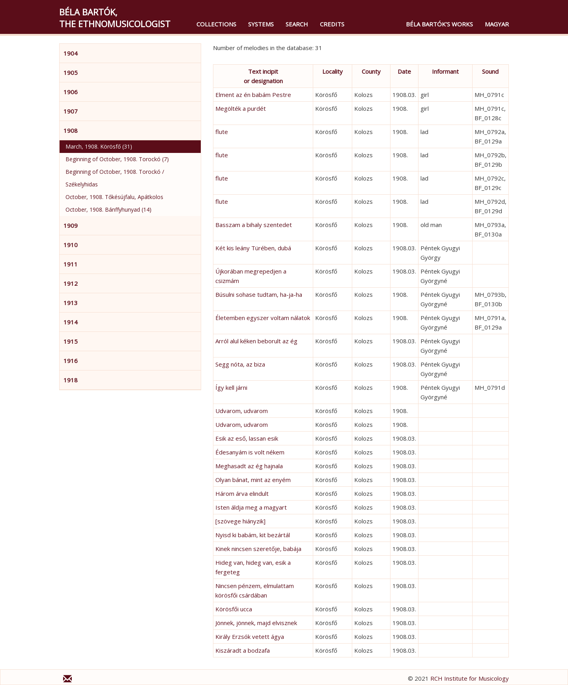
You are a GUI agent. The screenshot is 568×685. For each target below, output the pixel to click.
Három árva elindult (242, 493)
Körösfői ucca (233, 609)
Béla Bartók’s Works (439, 24)
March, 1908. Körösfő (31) (98, 146)
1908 (71, 130)
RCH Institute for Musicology (469, 678)
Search (297, 24)
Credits (332, 24)
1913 (71, 303)
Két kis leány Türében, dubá (253, 248)
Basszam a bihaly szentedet (253, 225)
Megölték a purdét (240, 108)
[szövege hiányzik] (240, 521)
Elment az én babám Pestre (253, 95)
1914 (71, 322)
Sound (490, 71)
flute (221, 132)
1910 (71, 245)
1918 (71, 380)
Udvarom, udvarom (241, 411)
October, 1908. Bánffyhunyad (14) (108, 209)
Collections (216, 24)
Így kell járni (231, 387)
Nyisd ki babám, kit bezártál (252, 535)
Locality (332, 71)
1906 (71, 92)
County (371, 71)
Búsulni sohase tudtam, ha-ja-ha (258, 294)
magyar (497, 24)
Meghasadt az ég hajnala (249, 466)
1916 (71, 361)
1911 (71, 264)
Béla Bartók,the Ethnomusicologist (114, 18)
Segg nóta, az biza (240, 364)
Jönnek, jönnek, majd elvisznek (256, 623)
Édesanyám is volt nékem (249, 452)
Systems (261, 24)
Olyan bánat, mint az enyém (253, 480)
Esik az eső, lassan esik (246, 438)
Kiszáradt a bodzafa (242, 650)
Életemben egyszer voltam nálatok (262, 318)
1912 (71, 283)
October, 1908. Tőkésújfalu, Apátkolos (114, 197)
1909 (71, 225)
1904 (71, 53)
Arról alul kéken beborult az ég (256, 341)
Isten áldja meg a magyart (251, 507)
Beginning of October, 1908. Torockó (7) (117, 159)
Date (404, 71)
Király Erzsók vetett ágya (249, 636)
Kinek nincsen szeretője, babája (258, 549)
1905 (71, 72)
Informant (445, 71)
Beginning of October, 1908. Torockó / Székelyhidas (114, 178)
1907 (71, 111)
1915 (71, 341)
